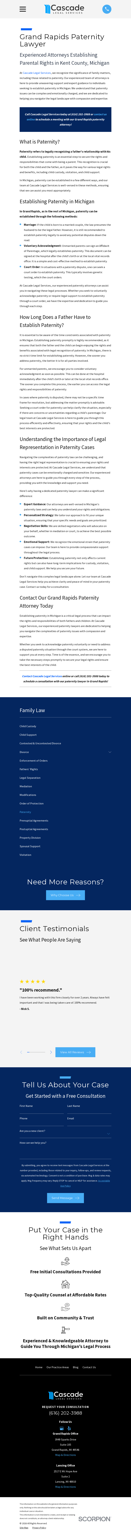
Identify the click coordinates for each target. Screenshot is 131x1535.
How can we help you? (33, 1142)
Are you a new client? (32, 1131)
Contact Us (89, 1367)
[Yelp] (69, 1428)
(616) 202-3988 (65, 1413)
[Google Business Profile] (62, 1428)
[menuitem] (65, 726)
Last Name (73, 1106)
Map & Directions (65, 1455)
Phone (23, 1118)
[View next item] (52, 1052)
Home (38, 1367)
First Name (26, 1106)
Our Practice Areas (58, 1367)
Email (70, 1118)
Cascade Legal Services (37, 73)
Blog (75, 1367)
